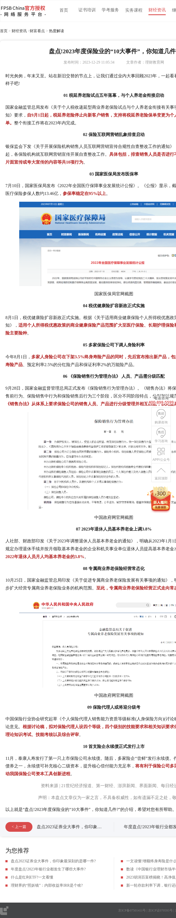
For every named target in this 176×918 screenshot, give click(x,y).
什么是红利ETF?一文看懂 (32, 877)
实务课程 (133, 10)
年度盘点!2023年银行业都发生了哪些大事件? (48, 869)
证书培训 (87, 10)
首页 (63, 10)
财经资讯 (157, 10)
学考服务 (110, 10)
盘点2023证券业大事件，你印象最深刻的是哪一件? (85, 826)
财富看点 (37, 31)
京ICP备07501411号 (132, 910)
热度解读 (56, 31)
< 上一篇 (19, 827)
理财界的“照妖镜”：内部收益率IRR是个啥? (47, 885)
